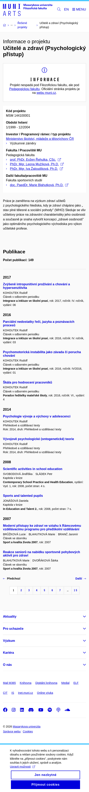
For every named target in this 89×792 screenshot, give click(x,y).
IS (13, 692)
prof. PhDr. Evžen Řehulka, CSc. (35, 159)
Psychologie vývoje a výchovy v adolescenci (37, 416)
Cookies (28, 731)
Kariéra (8, 652)
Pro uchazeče (13, 628)
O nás (7, 664)
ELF (76, 682)
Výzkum (9, 640)
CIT (5, 692)
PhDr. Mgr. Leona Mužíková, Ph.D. (37, 164)
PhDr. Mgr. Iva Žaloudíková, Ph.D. (36, 168)
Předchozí (11, 578)
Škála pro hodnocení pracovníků (27, 382)
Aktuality (9, 616)
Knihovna (25, 682)
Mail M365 (9, 682)
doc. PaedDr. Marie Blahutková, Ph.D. (39, 185)
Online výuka (45, 692)
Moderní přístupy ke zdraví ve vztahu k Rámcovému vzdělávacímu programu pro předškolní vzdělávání (42, 527)
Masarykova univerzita (26, 726)
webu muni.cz (46, 92)
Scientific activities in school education (32, 469)
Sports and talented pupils (23, 495)
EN (66, 9)
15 (75, 590)
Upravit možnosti (22, 771)
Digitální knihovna (46, 682)
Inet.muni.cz (25, 692)
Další (80, 578)
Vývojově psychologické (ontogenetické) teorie (38, 439)
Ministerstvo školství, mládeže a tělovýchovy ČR (40, 138)
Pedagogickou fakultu (24, 89)
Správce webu (12, 731)
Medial (65, 682)
